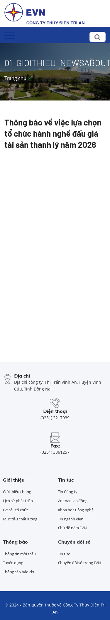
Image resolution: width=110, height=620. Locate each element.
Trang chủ (15, 78)
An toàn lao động (72, 500)
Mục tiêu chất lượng (20, 519)
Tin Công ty (67, 491)
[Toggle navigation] (9, 33)
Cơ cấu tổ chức (15, 509)
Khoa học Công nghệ (76, 509)
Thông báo (15, 542)
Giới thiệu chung (17, 491)
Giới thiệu (14, 480)
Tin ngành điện (71, 519)
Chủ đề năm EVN (72, 527)
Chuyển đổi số (74, 542)
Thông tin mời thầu (19, 554)
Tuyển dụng (13, 562)
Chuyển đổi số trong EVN (79, 562)
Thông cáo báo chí (18, 571)
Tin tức (66, 480)
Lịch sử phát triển (18, 500)
